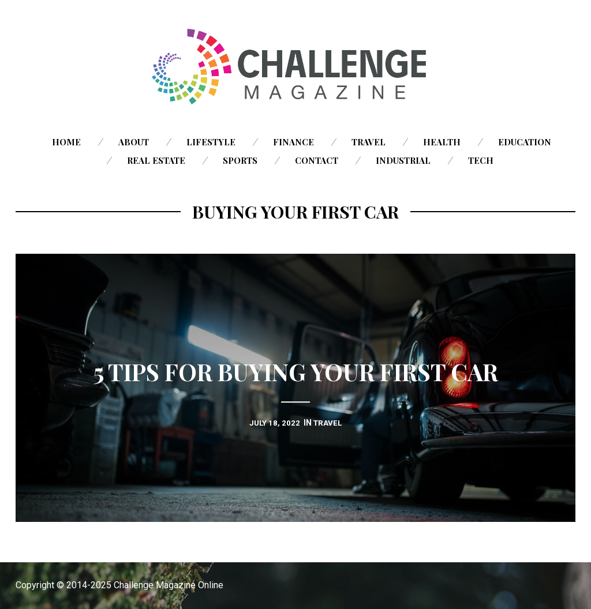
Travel (368, 142)
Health (442, 142)
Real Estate (156, 160)
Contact (316, 160)
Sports (240, 160)
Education (524, 142)
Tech (480, 160)
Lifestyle (210, 142)
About (133, 142)
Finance (293, 142)
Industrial (403, 160)
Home (66, 142)
